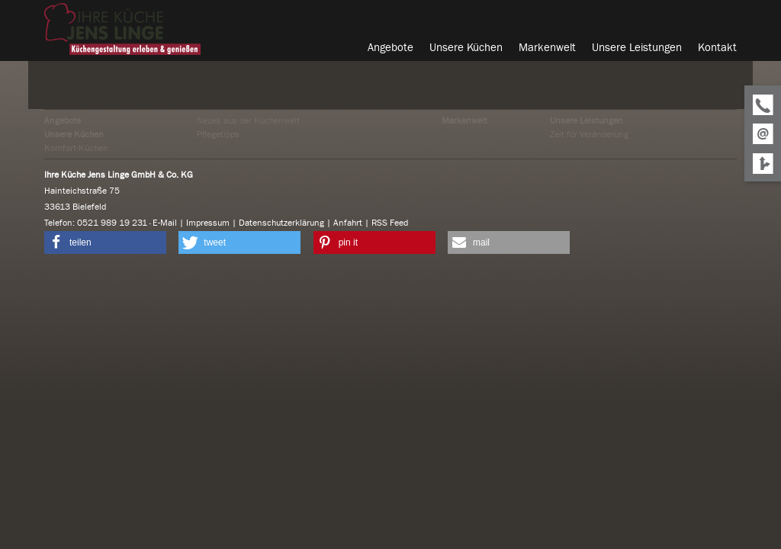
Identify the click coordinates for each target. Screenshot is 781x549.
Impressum (208, 222)
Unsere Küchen (74, 134)
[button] (105, 242)
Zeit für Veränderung (589, 134)
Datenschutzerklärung (281, 222)
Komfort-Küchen (76, 148)
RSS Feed (389, 222)
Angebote (62, 120)
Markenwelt (464, 120)
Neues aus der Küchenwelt (248, 120)
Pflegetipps (218, 134)
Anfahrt (347, 222)
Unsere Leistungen (586, 120)
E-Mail (165, 222)
